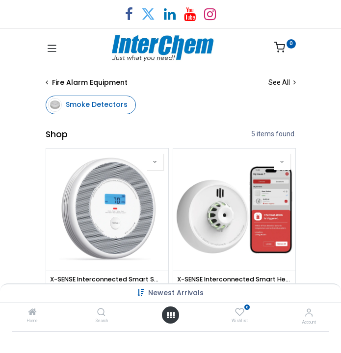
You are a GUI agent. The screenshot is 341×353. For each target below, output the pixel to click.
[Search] (101, 313)
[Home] (32, 313)
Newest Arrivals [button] (176, 293)
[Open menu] (171, 315)
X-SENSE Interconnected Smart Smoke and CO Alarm (107, 279)
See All (282, 82)
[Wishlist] (239, 312)
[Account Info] (309, 312)
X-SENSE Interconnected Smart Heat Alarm (234, 279)
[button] (155, 161)
